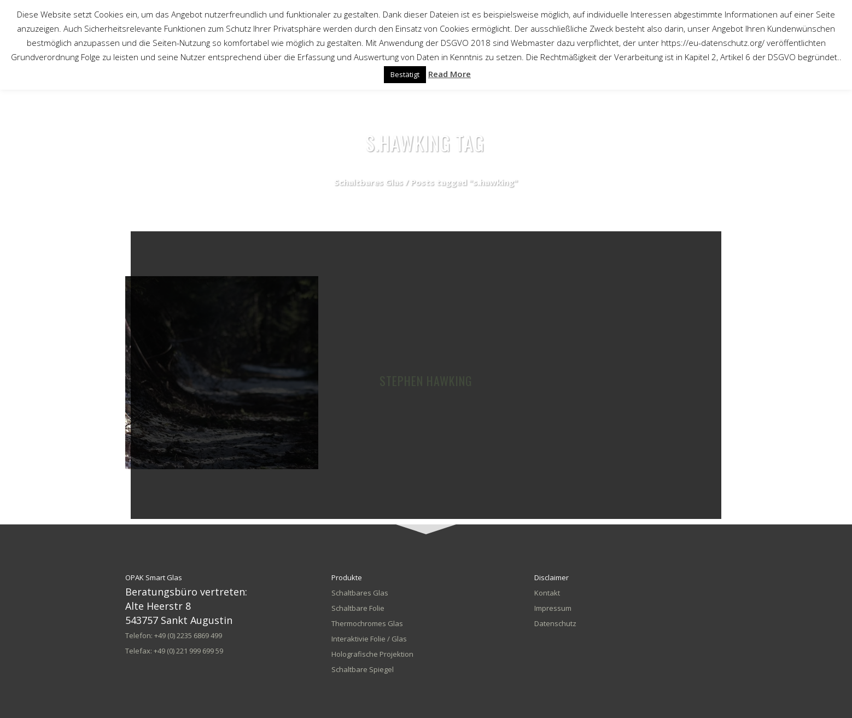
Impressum (552, 608)
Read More (449, 73)
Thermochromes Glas (367, 623)
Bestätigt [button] (404, 74)
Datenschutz (555, 623)
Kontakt (547, 593)
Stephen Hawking (426, 380)
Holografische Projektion (372, 654)
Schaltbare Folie (357, 608)
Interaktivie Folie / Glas (369, 639)
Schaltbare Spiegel (362, 669)
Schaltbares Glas (368, 182)
